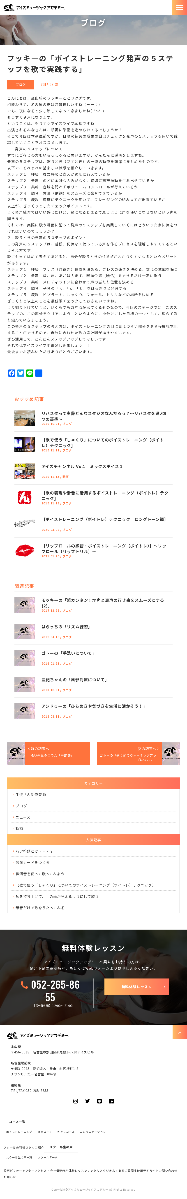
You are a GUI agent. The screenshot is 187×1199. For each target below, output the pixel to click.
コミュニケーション (93, 1132)
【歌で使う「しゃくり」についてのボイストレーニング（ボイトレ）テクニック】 (86, 885)
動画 (19, 828)
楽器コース (45, 1132)
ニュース (23, 817)
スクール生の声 (61, 1147)
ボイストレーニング (19, 1132)
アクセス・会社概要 (48, 1170)
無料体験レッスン (137, 986)
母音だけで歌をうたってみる (40, 907)
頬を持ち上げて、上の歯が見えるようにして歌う (57, 896)
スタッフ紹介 (34, 1147)
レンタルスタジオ (99, 1170)
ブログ (21, 84)
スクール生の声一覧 (19, 1157)
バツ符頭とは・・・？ (34, 851)
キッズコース (65, 1132)
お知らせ (10, 1177)
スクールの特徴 (14, 1147)
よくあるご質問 (123, 1170)
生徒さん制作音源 (31, 794)
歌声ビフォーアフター (19, 1170)
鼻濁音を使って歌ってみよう (40, 873)
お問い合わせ (168, 1170)
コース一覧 (17, 1121)
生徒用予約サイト (146, 1170)
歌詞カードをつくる (33, 862)
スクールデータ (48, 1157)
